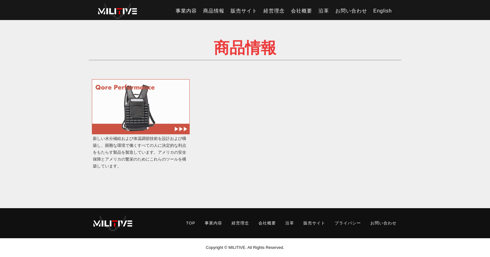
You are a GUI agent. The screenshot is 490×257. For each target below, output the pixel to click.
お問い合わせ (351, 10)
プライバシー (348, 223)
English (382, 10)
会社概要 (301, 10)
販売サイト (244, 10)
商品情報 (213, 10)
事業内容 (186, 10)
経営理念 (274, 10)
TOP (191, 223)
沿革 (323, 10)
